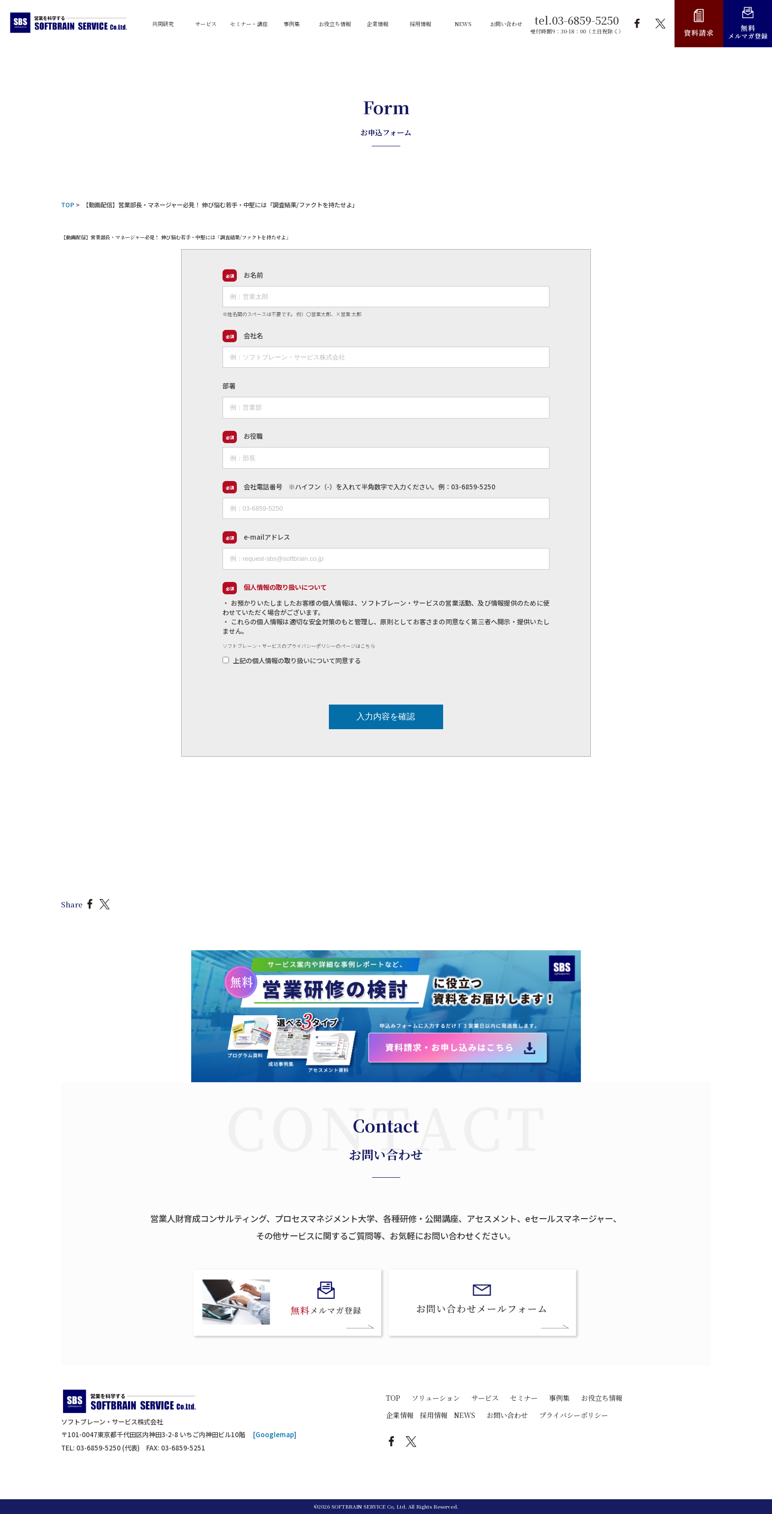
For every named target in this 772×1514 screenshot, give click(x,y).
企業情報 (400, 1415)
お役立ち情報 (601, 1398)
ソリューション (436, 1398)
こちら (367, 646)
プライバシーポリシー (573, 1415)
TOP (393, 1398)
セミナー (524, 1398)
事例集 (559, 1398)
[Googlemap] (274, 1434)
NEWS (464, 1415)
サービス (485, 1398)
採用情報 (434, 1415)
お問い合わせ (507, 1415)
